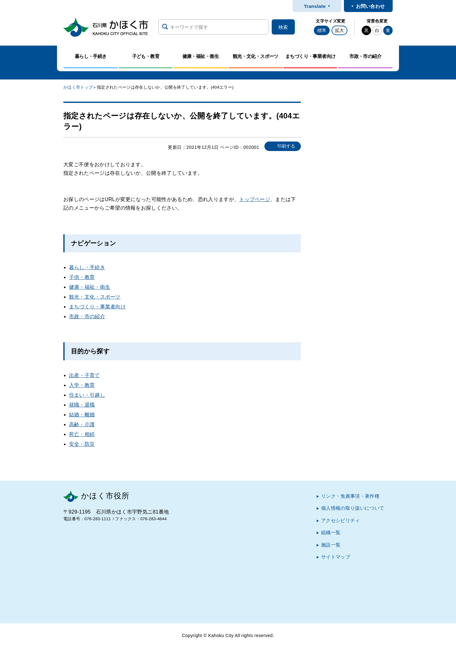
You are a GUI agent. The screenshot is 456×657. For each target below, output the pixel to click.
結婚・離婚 (82, 414)
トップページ (254, 199)
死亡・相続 (82, 434)
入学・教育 (82, 385)
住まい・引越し (87, 395)
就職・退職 (82, 404)
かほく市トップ (78, 87)
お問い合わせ (370, 6)
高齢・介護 (82, 424)
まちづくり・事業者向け (97, 306)
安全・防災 (82, 444)
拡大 (339, 30)
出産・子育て (84, 375)
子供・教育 (82, 277)
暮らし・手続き (87, 267)
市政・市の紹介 (87, 316)
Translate (315, 6)
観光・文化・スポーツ (95, 297)
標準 (321, 30)
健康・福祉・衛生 (90, 287)
